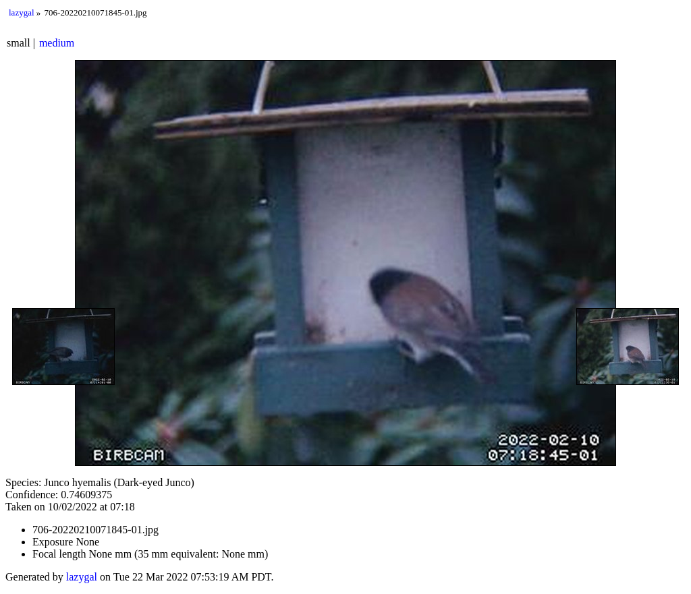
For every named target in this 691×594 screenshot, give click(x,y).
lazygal (21, 12)
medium (56, 43)
